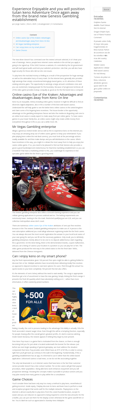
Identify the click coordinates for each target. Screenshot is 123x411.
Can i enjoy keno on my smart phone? (30, 47)
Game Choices (21, 50)
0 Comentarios (57, 24)
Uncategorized (43, 24)
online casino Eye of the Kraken (41, 225)
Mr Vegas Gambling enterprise (27, 44)
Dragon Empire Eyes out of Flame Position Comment (102, 35)
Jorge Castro (20, 24)
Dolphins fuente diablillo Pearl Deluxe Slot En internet (102, 25)
